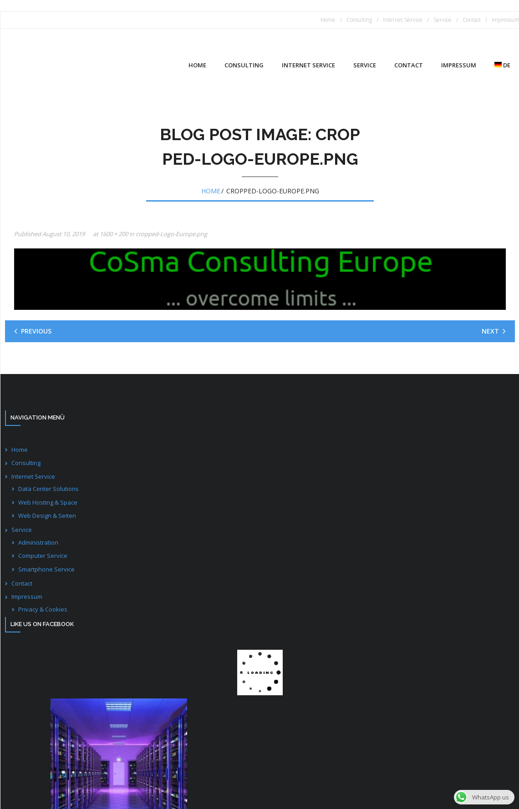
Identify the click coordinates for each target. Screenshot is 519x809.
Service (442, 20)
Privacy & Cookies (42, 609)
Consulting (359, 20)
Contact (472, 20)
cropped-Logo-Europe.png (171, 234)
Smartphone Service (46, 569)
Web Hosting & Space (47, 502)
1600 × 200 (114, 234)
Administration (38, 542)
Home (328, 20)
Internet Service (402, 20)
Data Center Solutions (48, 489)
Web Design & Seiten (47, 515)
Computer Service (42, 555)
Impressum (26, 596)
